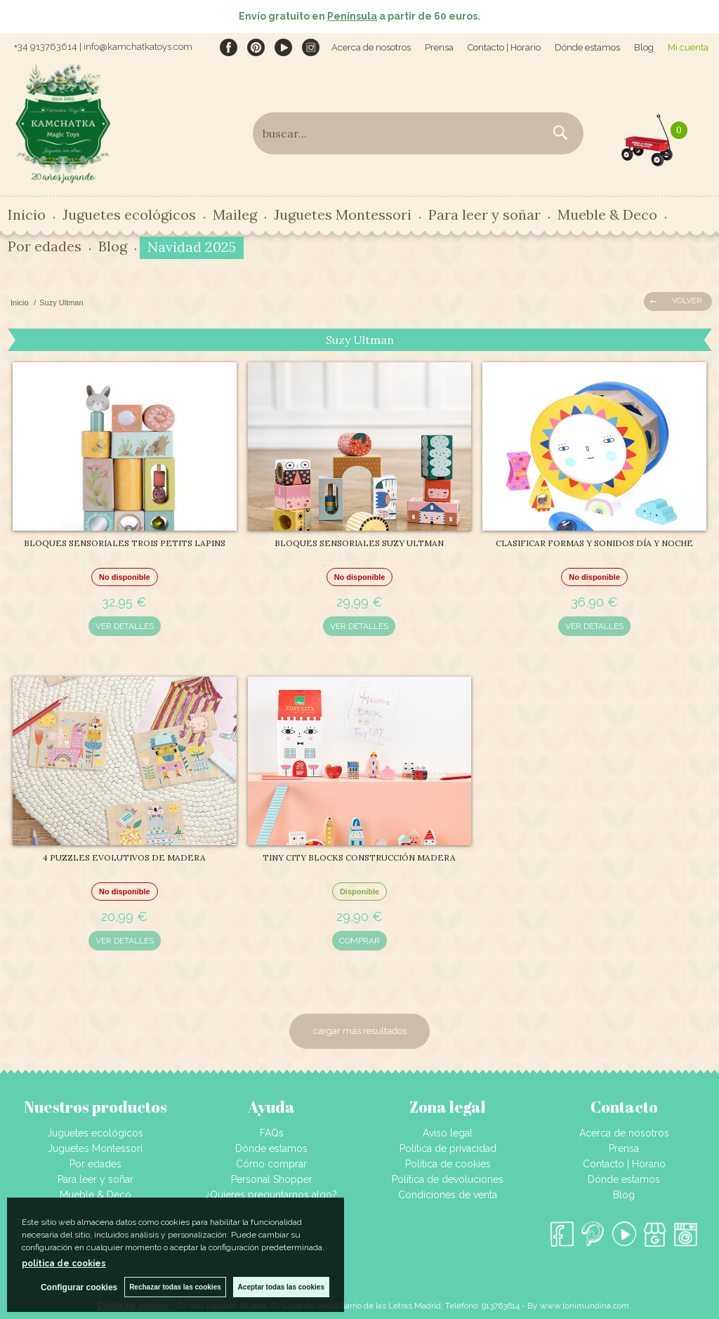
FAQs (272, 1133)
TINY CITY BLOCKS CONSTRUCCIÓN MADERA (359, 857)
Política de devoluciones (447, 1179)
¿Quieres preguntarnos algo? (271, 1194)
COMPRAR (359, 941)
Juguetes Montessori (342, 214)
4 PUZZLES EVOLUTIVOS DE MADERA (124, 857)
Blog (644, 47)
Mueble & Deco (607, 214)
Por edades (44, 246)
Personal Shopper (271, 1179)
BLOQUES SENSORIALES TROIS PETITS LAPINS (124, 543)
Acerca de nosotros (371, 47)
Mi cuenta (688, 47)
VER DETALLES (124, 626)
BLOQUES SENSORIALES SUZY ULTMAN (359, 543)
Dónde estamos (587, 47)
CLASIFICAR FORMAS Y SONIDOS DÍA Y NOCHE (594, 543)
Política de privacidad (448, 1148)
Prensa (439, 47)
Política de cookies (448, 1163)
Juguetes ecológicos (129, 214)
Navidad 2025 (191, 247)
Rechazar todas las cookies (175, 1287)
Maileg (235, 214)
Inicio (27, 214)
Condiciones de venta (447, 1194)
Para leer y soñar (484, 214)
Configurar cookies (79, 1287)
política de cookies (64, 1263)
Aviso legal (448, 1133)
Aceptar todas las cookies (281, 1287)
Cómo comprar (271, 1163)
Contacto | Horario (504, 47)
